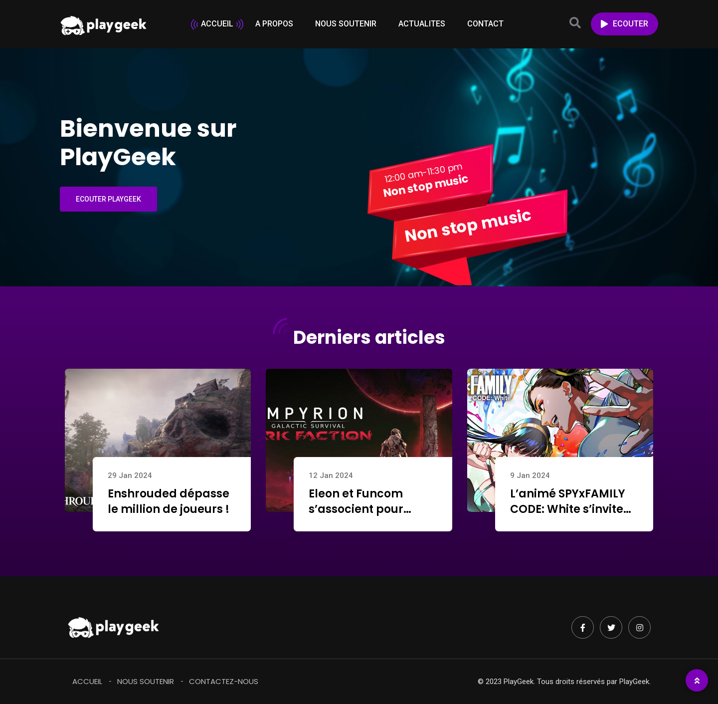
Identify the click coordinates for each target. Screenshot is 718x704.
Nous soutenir (145, 681)
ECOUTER (624, 23)
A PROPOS (274, 23)
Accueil (87, 681)
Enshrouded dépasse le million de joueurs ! (168, 501)
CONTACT (485, 23)
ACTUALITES (421, 23)
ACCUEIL (217, 23)
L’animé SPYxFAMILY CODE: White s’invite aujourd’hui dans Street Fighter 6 (567, 516)
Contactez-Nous (223, 681)
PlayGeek (634, 681)
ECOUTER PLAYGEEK (108, 199)
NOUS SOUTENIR (345, 23)
